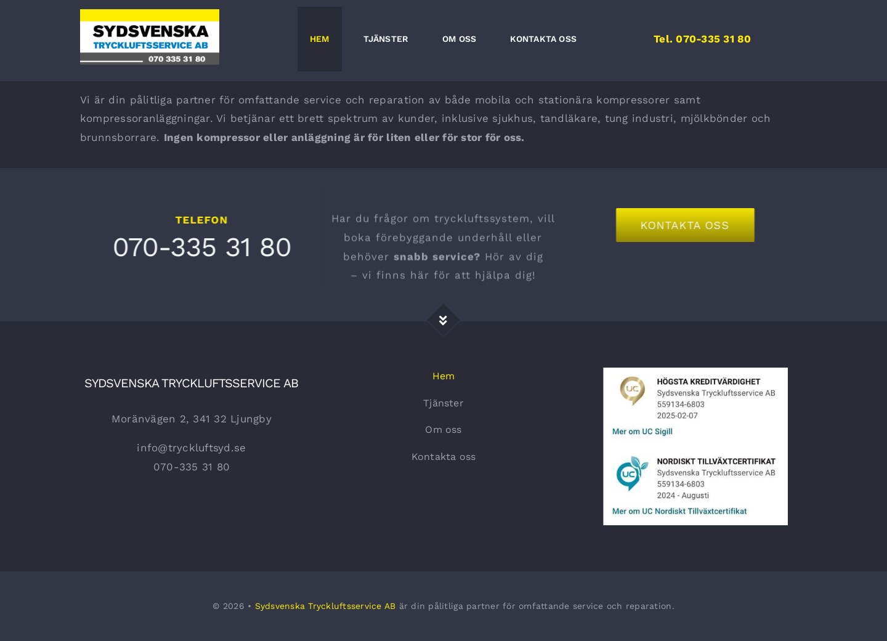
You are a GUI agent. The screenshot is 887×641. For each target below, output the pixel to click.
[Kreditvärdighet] (695, 372)
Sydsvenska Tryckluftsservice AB (325, 606)
